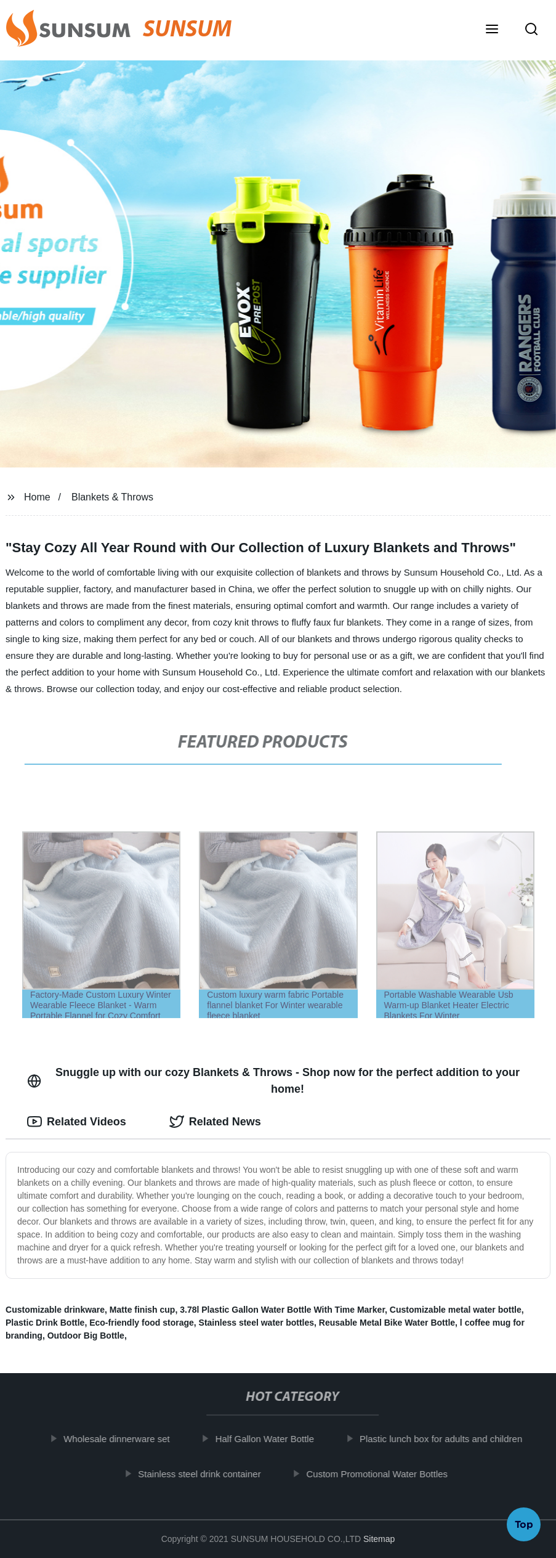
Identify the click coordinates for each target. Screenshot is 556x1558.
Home (37, 497)
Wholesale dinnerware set (121, 1439)
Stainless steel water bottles (257, 1323)
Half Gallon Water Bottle (269, 1439)
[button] (491, 30)
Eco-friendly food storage (141, 1323)
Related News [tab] (215, 1121)
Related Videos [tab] (76, 1121)
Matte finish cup (142, 1310)
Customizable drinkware (55, 1310)
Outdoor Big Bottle (85, 1335)
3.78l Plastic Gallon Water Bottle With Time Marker (282, 1310)
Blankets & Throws (112, 497)
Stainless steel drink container (204, 1473)
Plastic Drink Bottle (45, 1323)
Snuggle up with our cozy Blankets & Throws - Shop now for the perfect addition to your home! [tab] (273, 1080)
